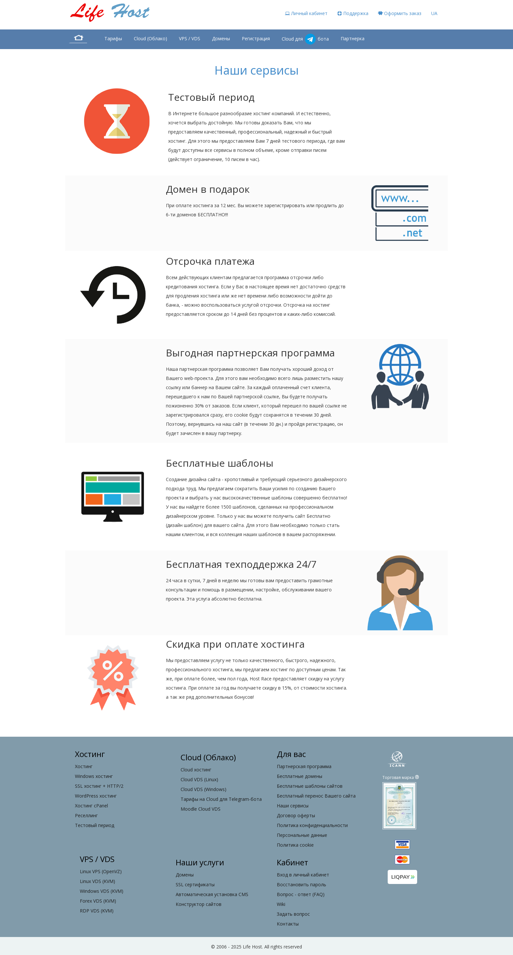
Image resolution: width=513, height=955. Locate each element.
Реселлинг (86, 815)
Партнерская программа (304, 766)
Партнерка (352, 38)
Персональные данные (302, 835)
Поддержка (352, 13)
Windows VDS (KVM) (101, 891)
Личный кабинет (306, 13)
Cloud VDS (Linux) (199, 779)
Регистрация (256, 38)
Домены (221, 38)
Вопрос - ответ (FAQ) (301, 894)
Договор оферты (296, 815)
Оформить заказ (399, 13)
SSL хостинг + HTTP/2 (99, 786)
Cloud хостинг (196, 769)
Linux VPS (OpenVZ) (101, 871)
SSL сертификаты (195, 884)
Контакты (288, 924)
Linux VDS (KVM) (97, 881)
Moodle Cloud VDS (201, 809)
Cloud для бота (305, 39)
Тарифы (113, 38)
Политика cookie (295, 845)
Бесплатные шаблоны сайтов (310, 786)
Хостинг (84, 766)
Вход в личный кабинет (303, 875)
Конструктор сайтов (198, 904)
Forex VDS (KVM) (98, 901)
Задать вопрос (293, 914)
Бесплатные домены (299, 776)
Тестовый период (94, 825)
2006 (221, 947)
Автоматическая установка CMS (212, 894)
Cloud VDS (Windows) (203, 789)
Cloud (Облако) (150, 38)
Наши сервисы (293, 805)
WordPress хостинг (96, 796)
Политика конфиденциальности (312, 825)
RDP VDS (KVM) (97, 911)
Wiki (281, 904)
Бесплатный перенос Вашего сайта (316, 796)
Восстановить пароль (301, 884)
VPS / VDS (189, 38)
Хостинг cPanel (91, 805)
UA (434, 13)
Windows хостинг (94, 776)
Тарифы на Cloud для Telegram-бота (221, 799)
